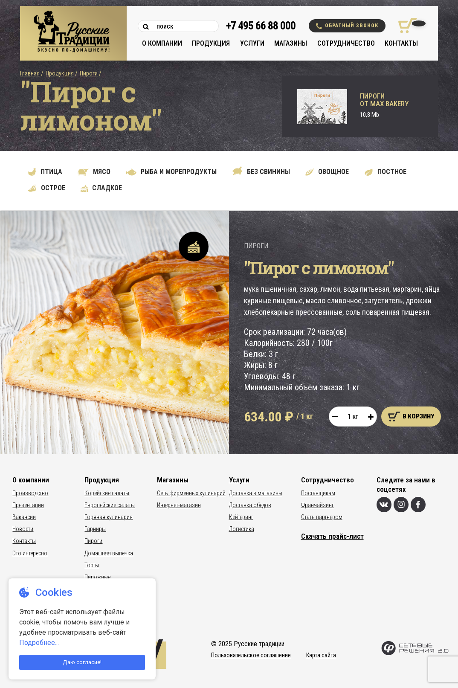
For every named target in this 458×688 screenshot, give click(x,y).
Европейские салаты (109, 505)
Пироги (89, 73)
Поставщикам (318, 493)
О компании (162, 43)
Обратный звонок (347, 26)
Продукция (211, 43)
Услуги (252, 43)
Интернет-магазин (179, 505)
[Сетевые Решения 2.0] (415, 653)
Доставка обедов (250, 505)
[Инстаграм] (401, 504)
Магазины (290, 43)
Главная (30, 73)
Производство (30, 493)
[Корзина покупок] (404, 25)
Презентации (28, 505)
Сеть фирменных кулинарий (191, 493)
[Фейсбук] (418, 504)
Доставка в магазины (255, 493)
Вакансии (24, 517)
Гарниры (95, 528)
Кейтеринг (241, 517)
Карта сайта (321, 655)
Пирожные (97, 577)
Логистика (241, 528)
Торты (91, 565)
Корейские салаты (106, 493)
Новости (22, 528)
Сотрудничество (346, 43)
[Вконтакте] (384, 504)
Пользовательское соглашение (251, 655)
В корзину (411, 416)
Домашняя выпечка (108, 553)
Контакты (401, 43)
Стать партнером (321, 517)
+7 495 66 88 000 (261, 26)
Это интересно (29, 553)
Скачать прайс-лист (332, 536)
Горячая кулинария (108, 517)
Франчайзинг (317, 505)
